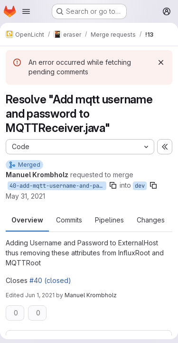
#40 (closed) (50, 280)
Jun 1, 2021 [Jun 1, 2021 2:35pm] (40, 295)
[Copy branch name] (113, 185)
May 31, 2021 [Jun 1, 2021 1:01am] (25, 196)
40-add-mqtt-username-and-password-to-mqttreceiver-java (57, 186)
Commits (69, 220)
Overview (27, 220)
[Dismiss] (161, 62)
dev (140, 186)
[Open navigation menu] (26, 11)
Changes (151, 220)
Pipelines (109, 220)
